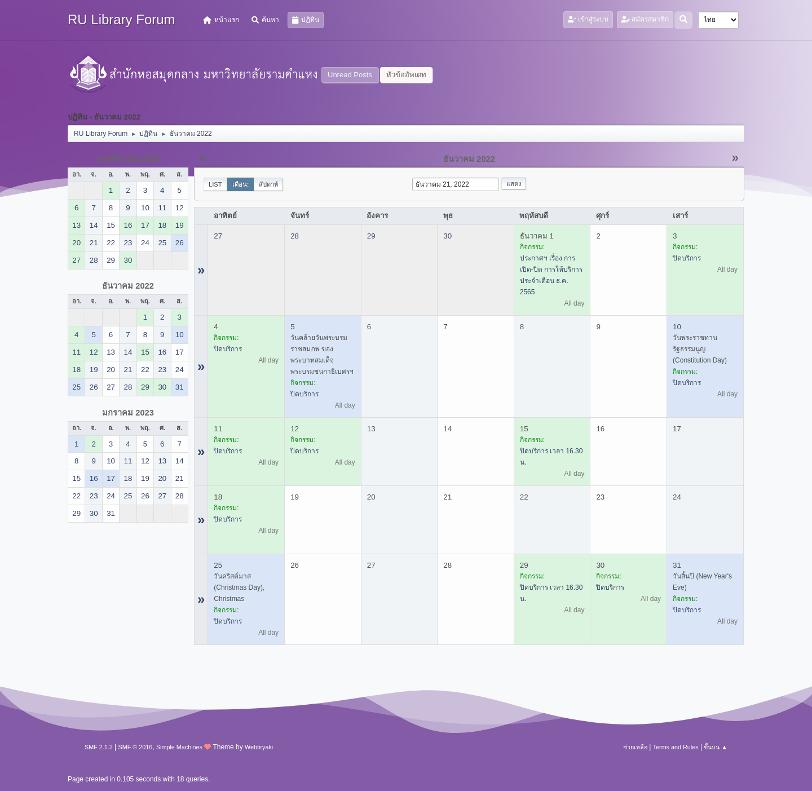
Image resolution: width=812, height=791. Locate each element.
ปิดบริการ (687, 258)
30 (447, 236)
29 (371, 236)
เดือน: (240, 184)
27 (218, 236)
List (215, 184)
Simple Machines (179, 747)
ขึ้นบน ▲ (715, 747)
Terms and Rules (676, 747)
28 (294, 236)
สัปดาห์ (268, 184)
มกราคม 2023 (128, 412)
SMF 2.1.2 (99, 747)
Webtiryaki (259, 747)
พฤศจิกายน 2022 (128, 158)
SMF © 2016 (135, 747)
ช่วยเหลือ (635, 747)
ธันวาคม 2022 (128, 285)
